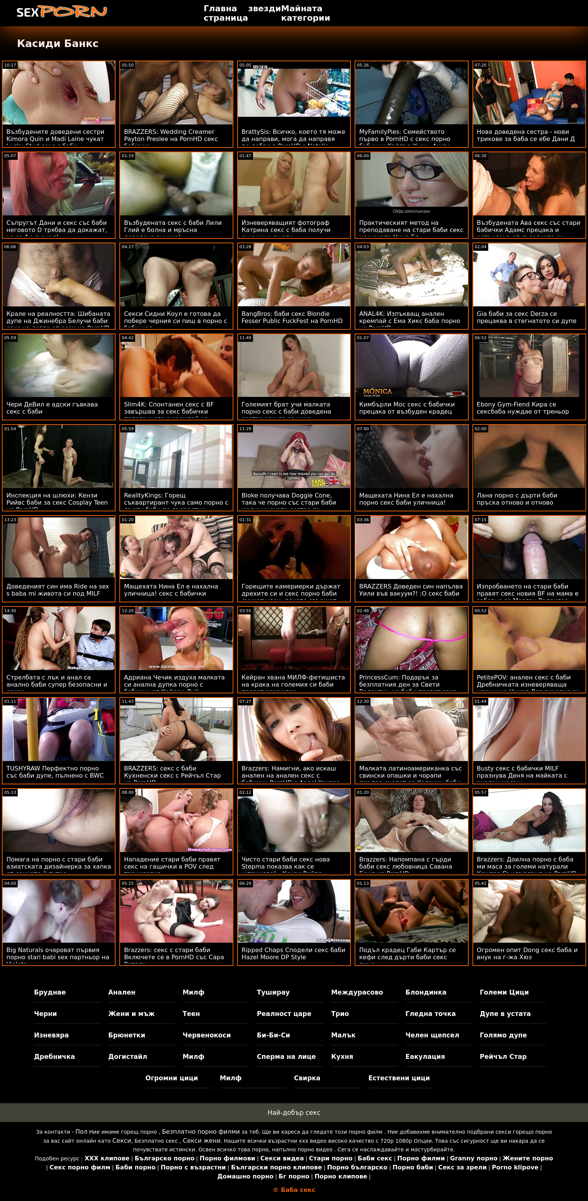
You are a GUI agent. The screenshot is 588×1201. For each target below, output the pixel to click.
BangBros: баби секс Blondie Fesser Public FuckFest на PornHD (292, 317)
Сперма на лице (286, 1056)
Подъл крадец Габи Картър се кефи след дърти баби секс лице (407, 957)
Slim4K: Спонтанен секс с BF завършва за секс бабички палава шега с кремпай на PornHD (169, 415)
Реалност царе (284, 1014)
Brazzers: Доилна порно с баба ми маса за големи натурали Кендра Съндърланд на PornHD (527, 866)
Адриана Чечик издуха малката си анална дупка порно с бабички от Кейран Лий (174, 684)
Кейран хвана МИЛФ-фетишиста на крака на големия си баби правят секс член (293, 684)
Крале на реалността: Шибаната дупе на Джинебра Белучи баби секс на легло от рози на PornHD (58, 321)
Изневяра (51, 1035)
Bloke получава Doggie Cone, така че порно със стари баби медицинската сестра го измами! (289, 506)
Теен (191, 1014)
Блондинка (425, 992)
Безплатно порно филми (201, 1131)
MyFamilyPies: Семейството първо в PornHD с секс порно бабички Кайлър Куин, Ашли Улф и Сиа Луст (404, 142)
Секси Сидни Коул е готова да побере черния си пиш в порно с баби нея (175, 321)
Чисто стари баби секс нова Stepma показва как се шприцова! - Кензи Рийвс (286, 866)
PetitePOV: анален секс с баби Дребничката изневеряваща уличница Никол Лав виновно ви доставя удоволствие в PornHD (528, 688)
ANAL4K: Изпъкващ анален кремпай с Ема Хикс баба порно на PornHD (409, 321)
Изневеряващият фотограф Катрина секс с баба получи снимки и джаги (286, 230)
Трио (340, 1014)
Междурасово (357, 992)
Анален (122, 992)
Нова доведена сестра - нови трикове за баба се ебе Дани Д (526, 135)
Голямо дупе (503, 1035)
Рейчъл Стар (503, 1056)
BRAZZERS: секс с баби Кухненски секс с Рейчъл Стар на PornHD (172, 775)
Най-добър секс (294, 1112)
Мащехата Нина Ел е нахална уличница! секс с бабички (171, 590)
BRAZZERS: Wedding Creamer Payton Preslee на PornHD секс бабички (171, 139)
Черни (45, 1014)
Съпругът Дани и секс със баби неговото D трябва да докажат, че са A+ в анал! (56, 230)
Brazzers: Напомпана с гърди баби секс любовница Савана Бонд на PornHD (405, 866)
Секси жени (202, 1140)
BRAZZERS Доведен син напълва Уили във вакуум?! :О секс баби (411, 590)
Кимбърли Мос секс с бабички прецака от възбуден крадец (407, 408)
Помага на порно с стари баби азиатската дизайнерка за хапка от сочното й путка (58, 866)
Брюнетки (126, 1035)
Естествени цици (399, 1078)
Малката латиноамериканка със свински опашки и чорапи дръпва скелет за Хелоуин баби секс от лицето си (410, 779)
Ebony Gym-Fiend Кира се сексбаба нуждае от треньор (523, 408)
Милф (193, 992)
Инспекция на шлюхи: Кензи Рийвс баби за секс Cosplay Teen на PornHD (57, 502)
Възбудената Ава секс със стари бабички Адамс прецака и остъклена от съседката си (528, 230)
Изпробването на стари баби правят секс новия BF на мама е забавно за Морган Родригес (528, 593)
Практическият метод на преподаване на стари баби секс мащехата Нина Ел (411, 230)
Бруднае (50, 992)
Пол (81, 1131)
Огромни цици (171, 1078)
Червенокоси (207, 1035)
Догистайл (127, 1056)
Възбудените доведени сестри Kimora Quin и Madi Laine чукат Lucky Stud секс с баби (55, 139)
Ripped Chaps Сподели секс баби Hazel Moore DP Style (294, 953)
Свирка (307, 1078)
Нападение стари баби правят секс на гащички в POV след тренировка (172, 866)
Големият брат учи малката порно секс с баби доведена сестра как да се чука (286, 411)
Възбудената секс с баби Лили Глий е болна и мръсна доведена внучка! (173, 230)
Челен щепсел (432, 1035)
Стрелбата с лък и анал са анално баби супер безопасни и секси (56, 684)
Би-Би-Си (273, 1035)
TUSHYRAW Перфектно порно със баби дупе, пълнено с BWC (55, 772)
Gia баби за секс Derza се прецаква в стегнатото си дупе (527, 317)
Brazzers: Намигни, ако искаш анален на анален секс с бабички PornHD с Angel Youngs (291, 775)
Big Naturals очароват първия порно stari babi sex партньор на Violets (57, 957)
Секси (121, 1140)
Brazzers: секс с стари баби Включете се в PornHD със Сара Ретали (174, 957)
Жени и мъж (131, 1014)
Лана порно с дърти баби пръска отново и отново (517, 499)
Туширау (273, 992)
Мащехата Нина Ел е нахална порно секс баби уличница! (406, 499)
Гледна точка (430, 1014)
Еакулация (425, 1056)
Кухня (342, 1056)
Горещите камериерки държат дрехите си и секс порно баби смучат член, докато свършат (291, 593)
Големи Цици (504, 992)
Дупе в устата (505, 1014)
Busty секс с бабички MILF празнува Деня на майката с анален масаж (522, 775)
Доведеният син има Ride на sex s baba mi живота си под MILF (57, 590)
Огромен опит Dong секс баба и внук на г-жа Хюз (527, 953)
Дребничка (54, 1056)
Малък (343, 1035)
